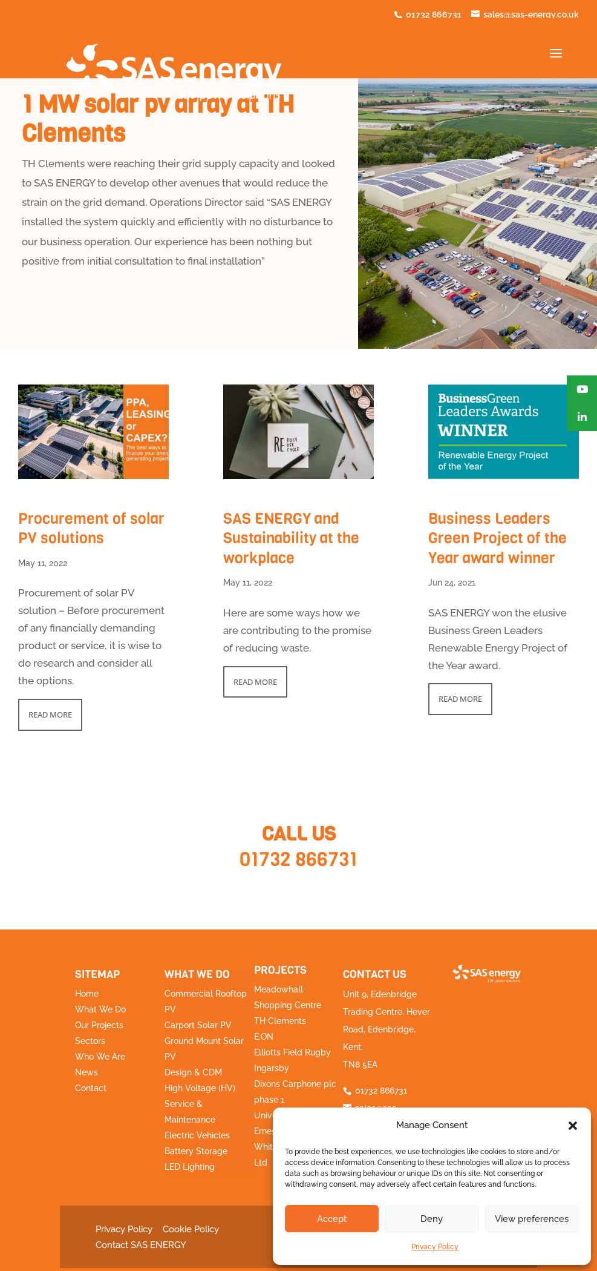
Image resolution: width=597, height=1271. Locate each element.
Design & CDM (193, 1072)
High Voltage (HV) (200, 1088)
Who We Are (100, 1056)
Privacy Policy (434, 1247)
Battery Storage (196, 1151)
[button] (573, 1126)
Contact (90, 1088)
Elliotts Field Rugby (292, 1052)
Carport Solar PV (198, 1025)
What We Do (100, 1009)
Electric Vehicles (197, 1135)
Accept (332, 1218)
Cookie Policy (191, 1229)
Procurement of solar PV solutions (91, 529)
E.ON (263, 1037)
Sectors (90, 1041)
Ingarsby (271, 1068)
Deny (431, 1218)
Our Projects (99, 1025)
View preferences (532, 1218)
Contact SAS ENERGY (141, 1245)
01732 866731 (298, 860)
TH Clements (280, 1021)
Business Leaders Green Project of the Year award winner (497, 538)
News (86, 1072)
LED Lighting (190, 1167)
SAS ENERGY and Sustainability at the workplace (291, 538)
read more (50, 714)
